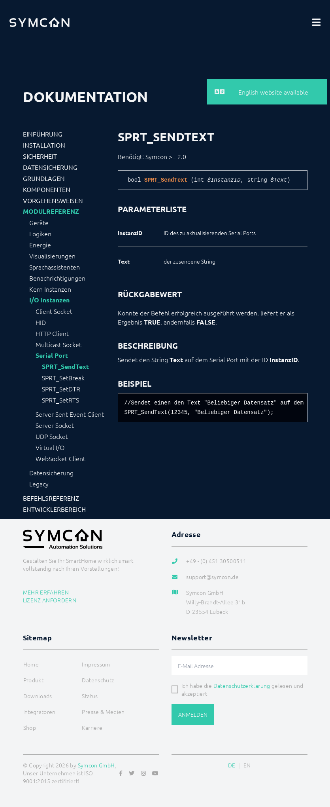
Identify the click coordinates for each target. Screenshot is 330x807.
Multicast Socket (58, 344)
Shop (29, 727)
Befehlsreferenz (51, 498)
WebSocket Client (60, 458)
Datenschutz (98, 680)
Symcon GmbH (96, 765)
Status (90, 696)
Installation (44, 145)
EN (247, 765)
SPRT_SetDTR (61, 389)
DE (232, 765)
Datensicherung (50, 167)
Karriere (92, 727)
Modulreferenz (51, 211)
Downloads (37, 696)
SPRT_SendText (65, 366)
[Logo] (39, 22)
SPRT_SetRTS (60, 400)
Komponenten (46, 189)
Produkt (33, 680)
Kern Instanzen (50, 289)
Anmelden (192, 714)
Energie (40, 245)
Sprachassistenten (54, 267)
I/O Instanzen (49, 300)
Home (31, 664)
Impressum (96, 664)
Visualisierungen (52, 256)
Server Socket (55, 425)
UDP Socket (52, 436)
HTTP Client (52, 333)
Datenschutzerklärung (241, 685)
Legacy (39, 484)
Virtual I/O (50, 447)
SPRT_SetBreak (63, 378)
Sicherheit (40, 156)
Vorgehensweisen (53, 200)
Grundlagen (44, 178)
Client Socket (54, 311)
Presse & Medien (103, 712)
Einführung (42, 134)
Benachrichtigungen (57, 278)
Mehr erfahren (46, 592)
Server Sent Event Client (70, 414)
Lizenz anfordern (50, 600)
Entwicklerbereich (54, 509)
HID (41, 322)
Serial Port (52, 355)
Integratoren (39, 712)
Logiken (40, 233)
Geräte (39, 222)
